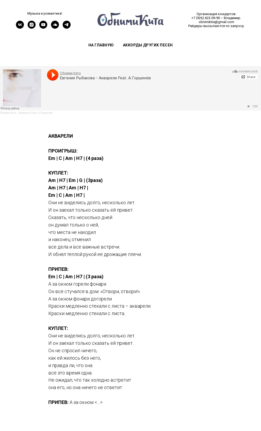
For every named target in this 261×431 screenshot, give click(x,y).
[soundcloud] (55, 27)
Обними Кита (8, 112)
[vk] (20, 27)
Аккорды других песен (148, 45)
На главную (101, 45)
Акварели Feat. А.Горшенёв (36, 112)
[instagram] (32, 27)
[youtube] (43, 27)
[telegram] (67, 27)
